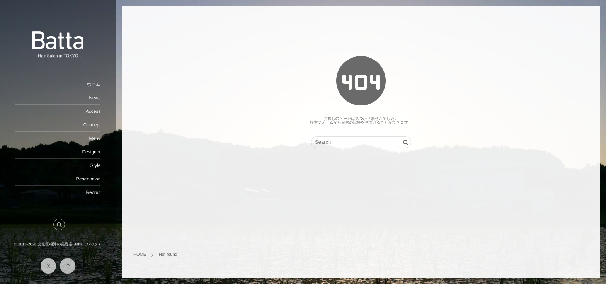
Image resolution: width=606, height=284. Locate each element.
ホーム (93, 84)
